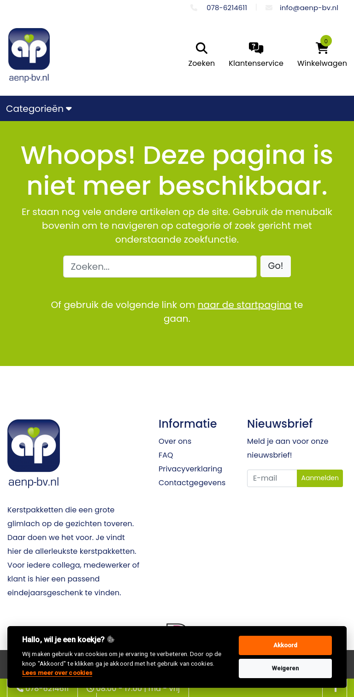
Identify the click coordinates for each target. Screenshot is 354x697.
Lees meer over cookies (57, 672)
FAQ (166, 455)
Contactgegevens (192, 482)
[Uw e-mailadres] (272, 478)
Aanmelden (320, 477)
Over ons (175, 441)
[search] (199, 55)
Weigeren (285, 668)
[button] (275, 266)
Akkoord (285, 645)
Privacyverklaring (190, 469)
